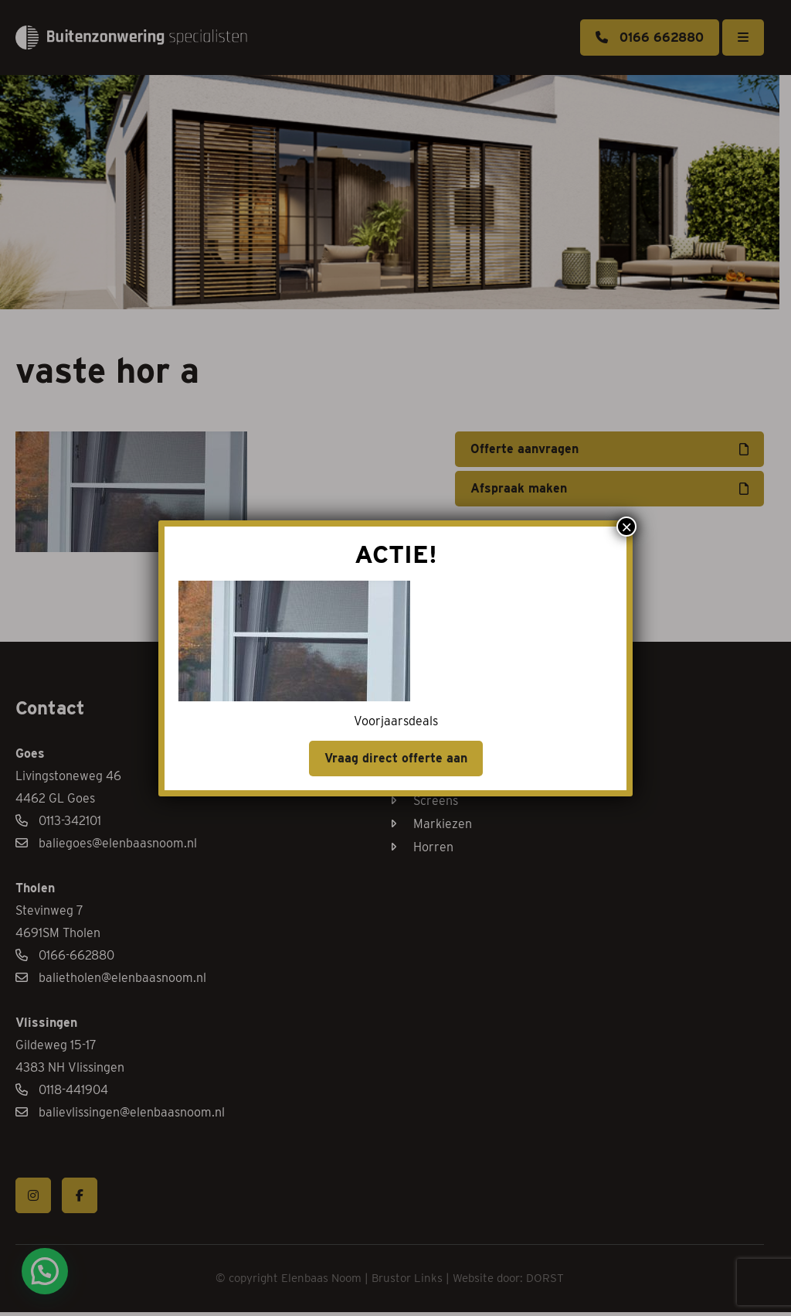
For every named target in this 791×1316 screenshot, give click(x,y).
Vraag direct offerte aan (395, 758)
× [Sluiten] (626, 527)
